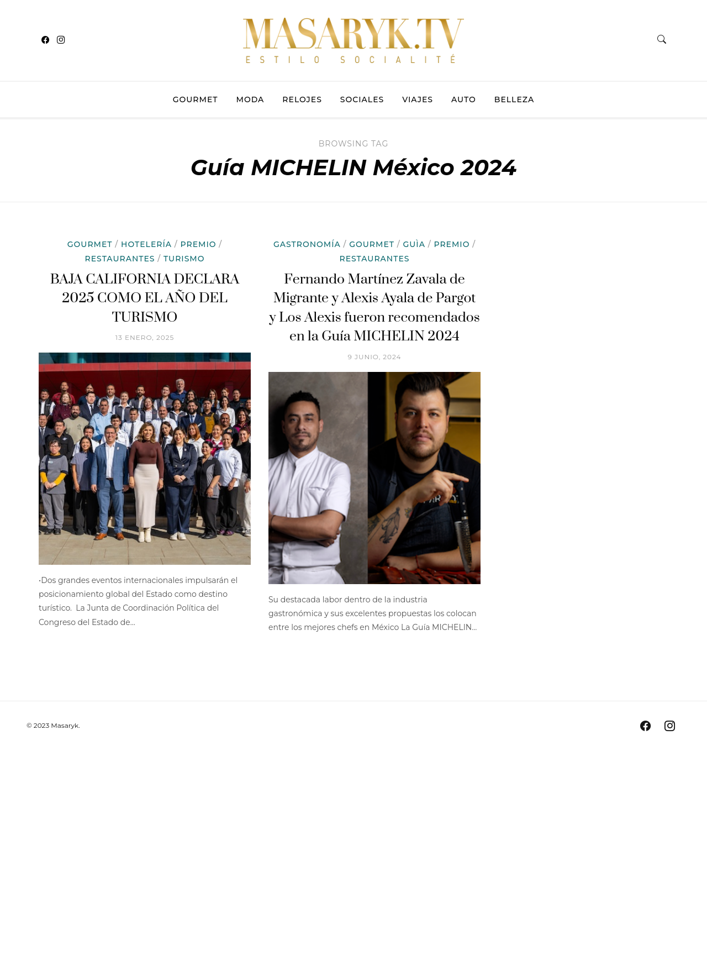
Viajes (417, 99)
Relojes (302, 99)
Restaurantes (120, 259)
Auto (463, 99)
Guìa (414, 244)
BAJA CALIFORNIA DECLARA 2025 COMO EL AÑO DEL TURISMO (145, 298)
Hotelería (146, 244)
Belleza (514, 99)
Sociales (362, 99)
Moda (250, 99)
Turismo (183, 259)
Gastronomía (307, 244)
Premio (199, 244)
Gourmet (195, 99)
